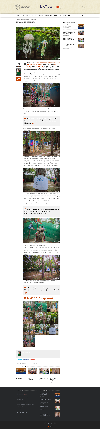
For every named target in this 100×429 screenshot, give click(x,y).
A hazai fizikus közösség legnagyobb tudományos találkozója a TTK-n (32, 379)
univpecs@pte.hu (21, 406)
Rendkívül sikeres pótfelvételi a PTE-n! (43, 378)
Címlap (18, 19)
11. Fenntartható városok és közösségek (24, 19)
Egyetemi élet (20, 15)
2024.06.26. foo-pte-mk (38, 298)
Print (69, 15)
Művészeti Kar (39, 66)
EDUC (60, 15)
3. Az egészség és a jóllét (38, 25)
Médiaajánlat (20, 409)
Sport (55, 15)
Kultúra (34, 15)
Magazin (28, 15)
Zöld (64, 15)
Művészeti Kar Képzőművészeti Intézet (47, 73)
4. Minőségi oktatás (45, 25)
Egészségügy (48, 15)
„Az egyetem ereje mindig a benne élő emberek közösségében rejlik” (69, 46)
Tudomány (40, 15)
